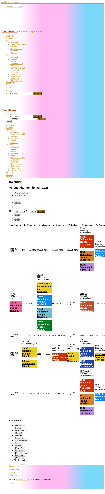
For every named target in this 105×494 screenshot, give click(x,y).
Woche (17, 202)
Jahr (28, 211)
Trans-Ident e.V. (22, 480)
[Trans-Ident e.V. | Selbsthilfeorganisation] (16, 29)
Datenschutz (14, 469)
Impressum (14, 466)
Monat (17, 200)
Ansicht (17, 464)
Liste (20, 195)
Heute (17, 218)
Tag (16, 205)
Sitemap (12, 472)
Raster (22, 193)
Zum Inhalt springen (9, 2)
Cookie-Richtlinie (16, 476)
